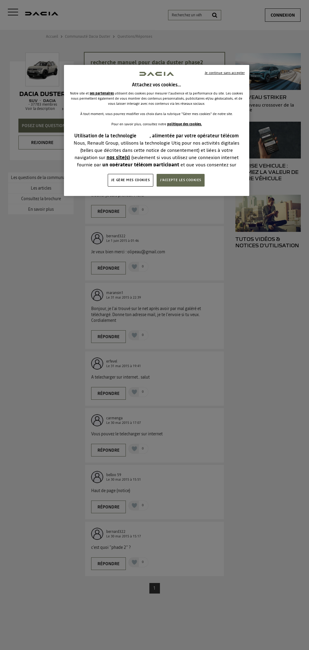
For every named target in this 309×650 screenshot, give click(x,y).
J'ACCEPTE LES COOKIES (180, 180)
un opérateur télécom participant (140, 164)
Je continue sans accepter (225, 72)
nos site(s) (118, 157)
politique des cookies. (184, 124)
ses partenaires (102, 93)
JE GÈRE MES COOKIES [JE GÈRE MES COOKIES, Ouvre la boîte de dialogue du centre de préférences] (130, 180)
